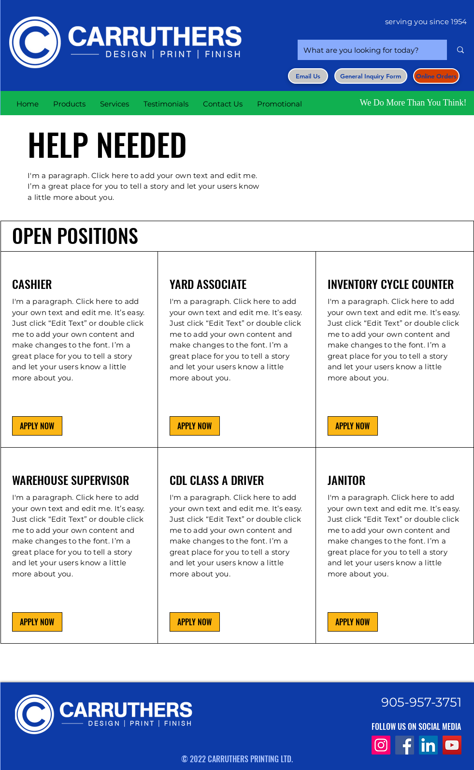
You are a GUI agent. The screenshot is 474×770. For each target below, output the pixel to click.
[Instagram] (381, 745)
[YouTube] (452, 745)
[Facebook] (404, 745)
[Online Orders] (436, 76)
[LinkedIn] (428, 745)
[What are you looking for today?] (365, 50)
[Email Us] (308, 76)
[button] (370, 76)
